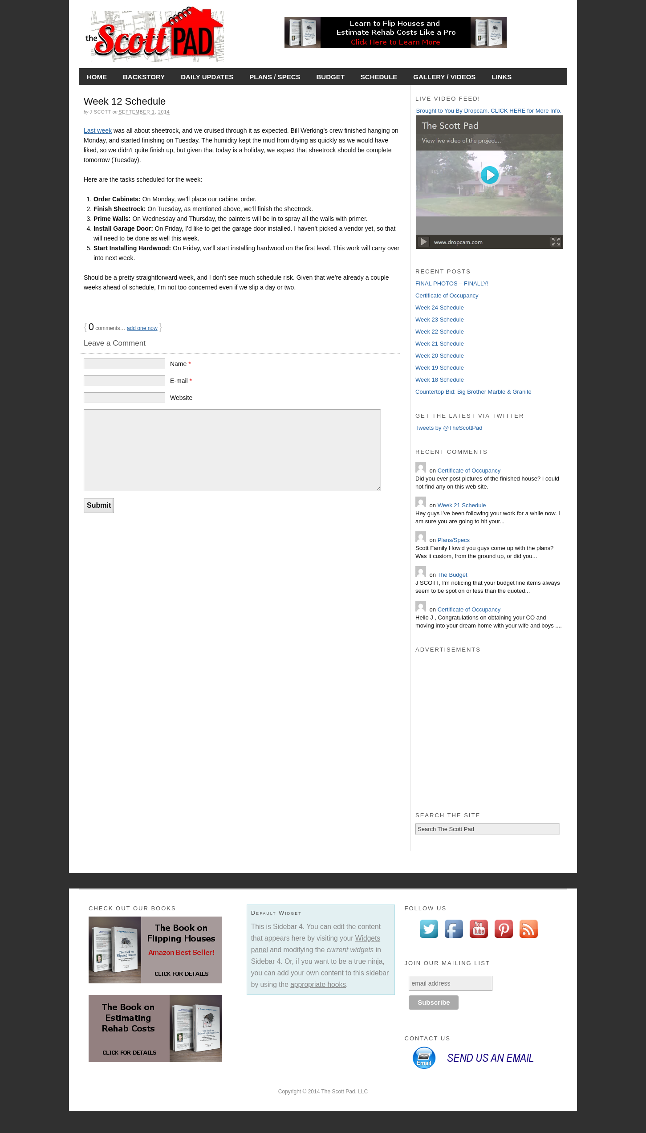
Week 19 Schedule (439, 367)
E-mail (181, 380)
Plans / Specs (274, 77)
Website (181, 397)
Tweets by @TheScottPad (449, 427)
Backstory (144, 77)
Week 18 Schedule (439, 379)
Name (180, 363)
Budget (330, 77)
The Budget (452, 574)
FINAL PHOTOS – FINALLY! (451, 283)
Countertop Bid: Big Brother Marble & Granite (473, 391)
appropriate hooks (318, 984)
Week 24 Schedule (439, 307)
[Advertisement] (489, 737)
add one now (142, 328)
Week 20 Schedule (439, 355)
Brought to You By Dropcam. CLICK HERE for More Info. (489, 110)
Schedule (379, 77)
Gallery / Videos (444, 77)
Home (97, 77)
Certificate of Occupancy (447, 295)
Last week (98, 130)
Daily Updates (207, 77)
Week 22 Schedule (439, 331)
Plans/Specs (454, 540)
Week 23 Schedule (439, 319)
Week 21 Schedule (439, 343)
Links (502, 77)
